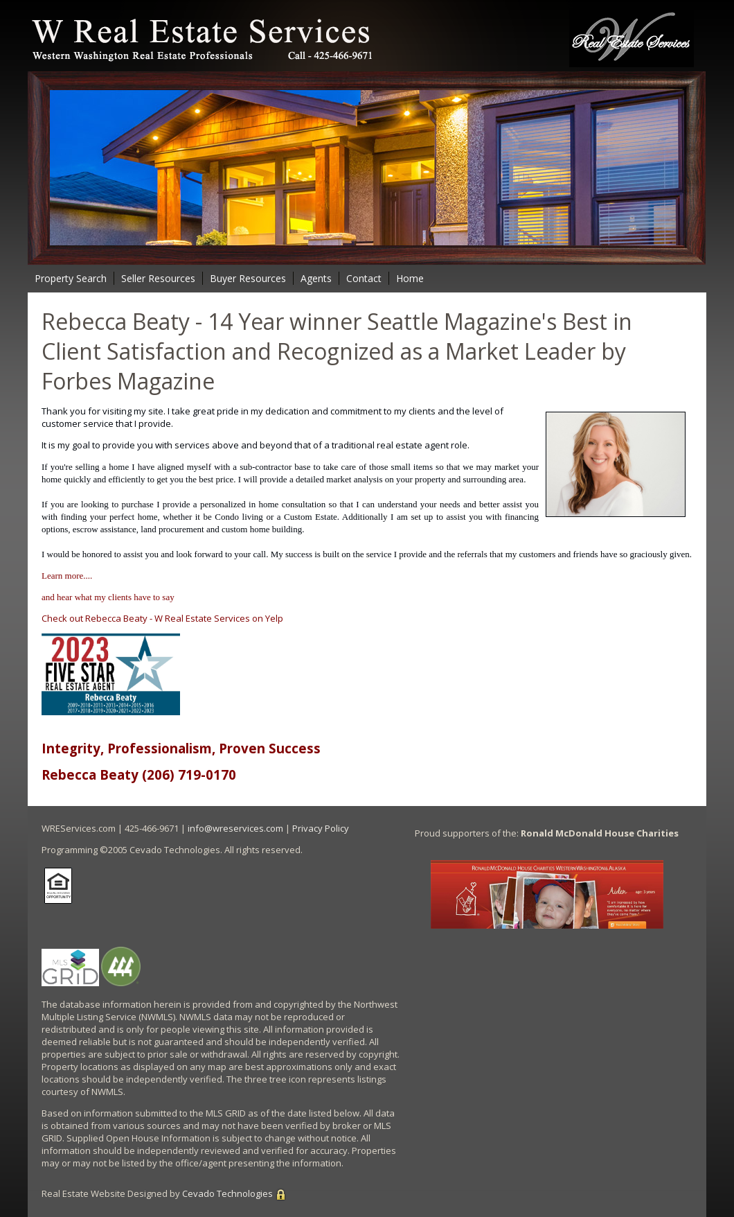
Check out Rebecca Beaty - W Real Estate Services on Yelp (162, 618)
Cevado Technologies (227, 1193)
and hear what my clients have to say (108, 597)
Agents (316, 278)
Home (410, 278)
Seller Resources (158, 278)
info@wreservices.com (235, 828)
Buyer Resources (248, 278)
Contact (364, 278)
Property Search (71, 278)
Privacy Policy (320, 828)
